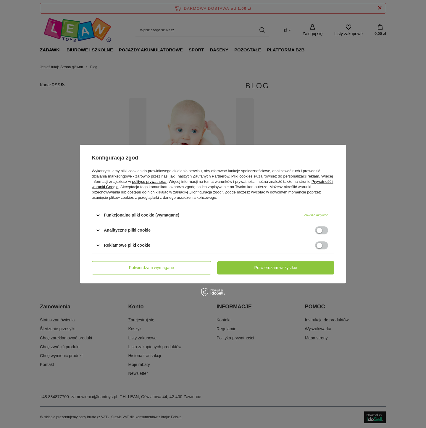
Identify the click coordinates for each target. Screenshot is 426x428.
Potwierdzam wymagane (151, 267)
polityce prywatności (149, 181)
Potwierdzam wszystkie (275, 267)
